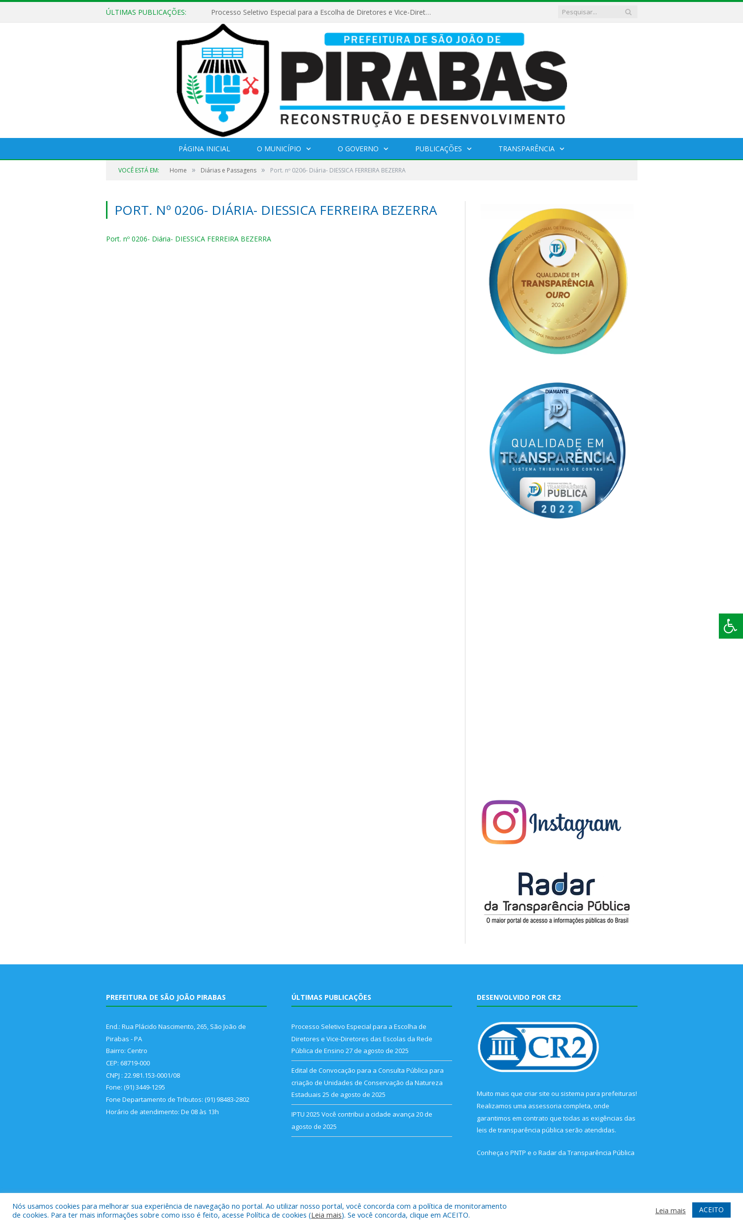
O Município (279, 148)
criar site (537, 1093)
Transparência (526, 148)
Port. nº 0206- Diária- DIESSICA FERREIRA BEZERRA (188, 238)
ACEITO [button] (711, 1209)
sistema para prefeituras (598, 1093)
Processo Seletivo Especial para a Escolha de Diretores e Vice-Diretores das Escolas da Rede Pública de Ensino (324, 12)
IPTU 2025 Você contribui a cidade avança (353, 1114)
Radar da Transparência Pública (586, 1152)
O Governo (358, 148)
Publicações (438, 148)
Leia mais (326, 1215)
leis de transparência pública (520, 1129)
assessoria (545, 1105)
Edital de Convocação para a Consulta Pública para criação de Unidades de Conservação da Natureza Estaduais (367, 1082)
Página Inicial (204, 148)
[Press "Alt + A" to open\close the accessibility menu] (731, 626)
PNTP (518, 1152)
